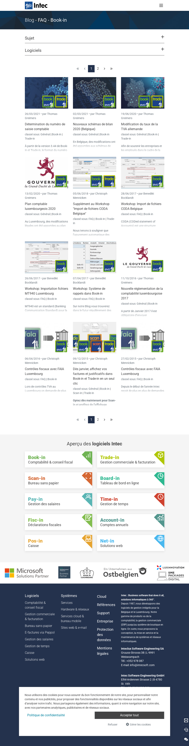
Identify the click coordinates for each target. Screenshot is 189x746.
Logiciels (32, 596)
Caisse (29, 653)
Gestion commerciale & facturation (40, 616)
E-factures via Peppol (40, 632)
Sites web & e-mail (74, 628)
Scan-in (77, 393)
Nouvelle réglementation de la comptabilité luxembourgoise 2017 (142, 293)
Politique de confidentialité (46, 715)
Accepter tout (129, 715)
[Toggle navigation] (161, 5)
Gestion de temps (37, 646)
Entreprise (105, 621)
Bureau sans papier (38, 626)
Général (45, 134)
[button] (94, 40)
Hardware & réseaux (75, 609)
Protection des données (105, 635)
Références (106, 605)
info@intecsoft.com (142, 665)
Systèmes (69, 596)
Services (67, 603)
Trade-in (30, 138)
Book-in (56, 134)
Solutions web (35, 659)
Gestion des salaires (39, 639)
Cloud (101, 597)
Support (103, 613)
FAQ (91, 218)
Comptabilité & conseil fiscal (35, 605)
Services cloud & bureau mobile (72, 618)
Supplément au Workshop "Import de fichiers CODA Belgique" (91, 208)
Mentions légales (104, 650)
